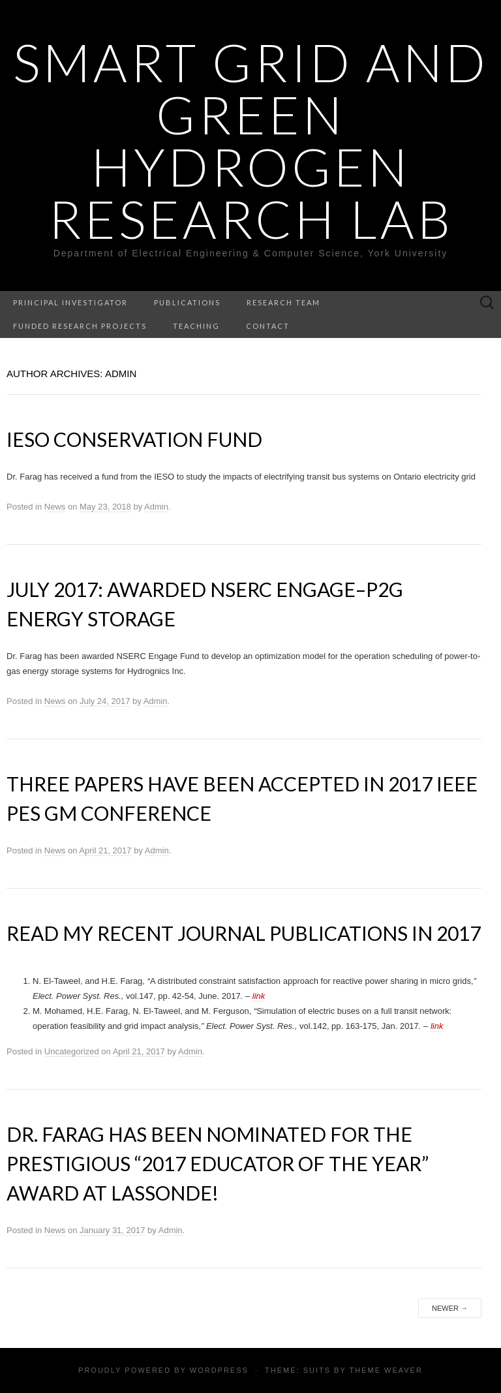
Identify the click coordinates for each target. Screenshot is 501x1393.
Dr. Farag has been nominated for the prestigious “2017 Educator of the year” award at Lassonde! (218, 1163)
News (55, 507)
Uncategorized (71, 1051)
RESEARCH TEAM (283, 302)
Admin (156, 507)
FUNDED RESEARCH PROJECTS (80, 326)
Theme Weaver (385, 1370)
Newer (450, 1308)
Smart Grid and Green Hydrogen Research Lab (251, 140)
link (259, 996)
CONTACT (268, 326)
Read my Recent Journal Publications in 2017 (244, 933)
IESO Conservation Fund (134, 439)
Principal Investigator (70, 302)
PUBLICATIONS (187, 302)
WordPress (219, 1370)
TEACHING (196, 326)
